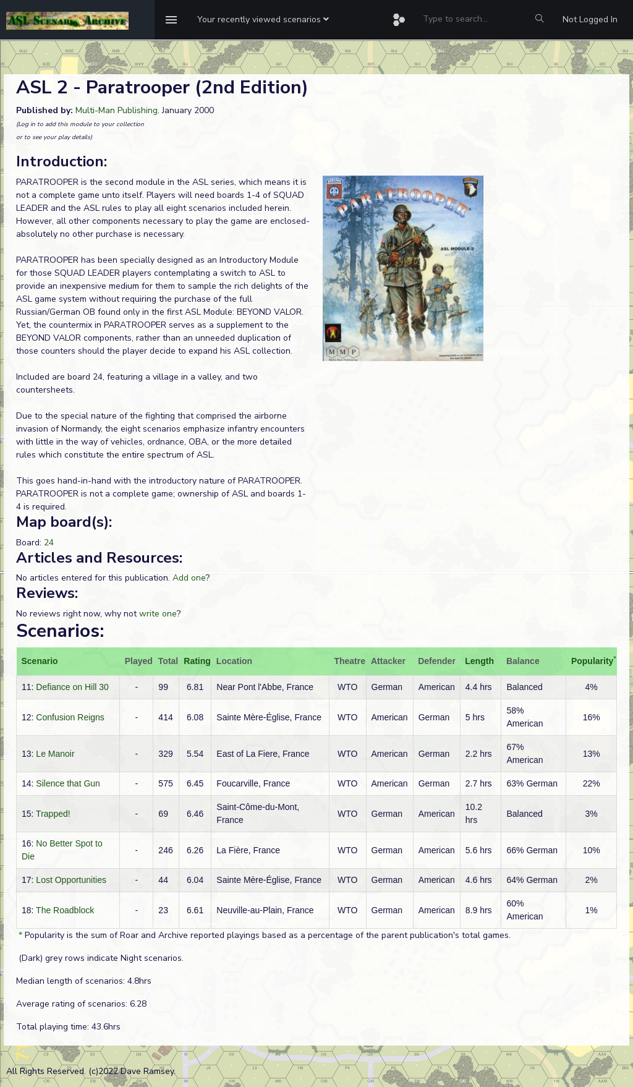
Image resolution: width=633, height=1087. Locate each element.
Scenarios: (60, 631)
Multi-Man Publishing (116, 110)
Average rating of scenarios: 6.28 (81, 1004)
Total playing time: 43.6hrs (68, 1027)
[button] (263, 20)
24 (49, 542)
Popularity (592, 661)
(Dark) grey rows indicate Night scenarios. (100, 958)
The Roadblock (65, 910)
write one (158, 614)
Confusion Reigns (70, 717)
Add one (189, 578)
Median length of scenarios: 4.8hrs (83, 981)
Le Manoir (55, 754)
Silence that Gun (68, 783)
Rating (197, 661)
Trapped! (53, 814)
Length (479, 661)
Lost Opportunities (71, 880)
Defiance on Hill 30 (72, 687)
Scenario (40, 661)
